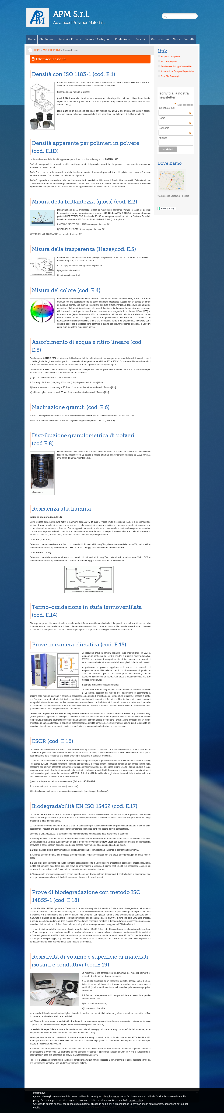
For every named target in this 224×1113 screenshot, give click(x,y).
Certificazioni (160, 39)
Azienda (163, 138)
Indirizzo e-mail (175, 108)
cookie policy (136, 1100)
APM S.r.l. (71, 14)
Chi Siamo (47, 39)
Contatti (189, 39)
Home (32, 39)
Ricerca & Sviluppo (98, 39)
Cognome (164, 128)
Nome (162, 118)
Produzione (123, 39)
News (176, 39)
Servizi (142, 39)
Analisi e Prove (70, 39)
